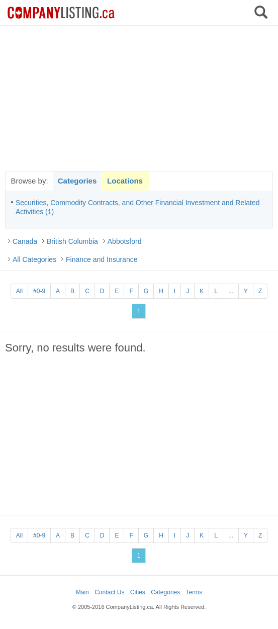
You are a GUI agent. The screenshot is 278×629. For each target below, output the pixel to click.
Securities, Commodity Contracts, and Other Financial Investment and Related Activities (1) (138, 207)
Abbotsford (125, 241)
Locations (125, 180)
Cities (137, 592)
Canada (25, 241)
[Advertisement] (139, 98)
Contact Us (109, 592)
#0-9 (39, 291)
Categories (77, 180)
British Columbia (72, 241)
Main (82, 592)
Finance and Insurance (101, 259)
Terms (194, 592)
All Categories (34, 259)
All (19, 291)
